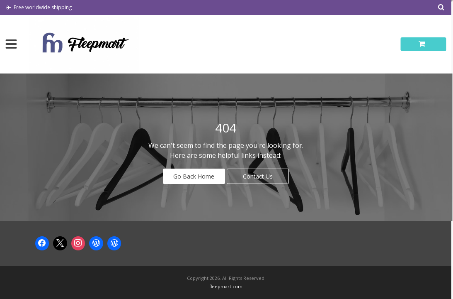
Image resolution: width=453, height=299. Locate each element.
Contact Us (258, 176)
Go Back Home (193, 176)
